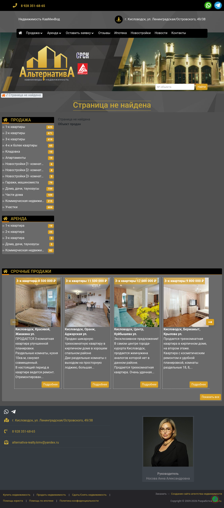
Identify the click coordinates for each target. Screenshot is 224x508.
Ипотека (120, 33)
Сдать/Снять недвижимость (89, 494)
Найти (202, 86)
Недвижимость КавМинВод (39, 19)
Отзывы (104, 33)
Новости (161, 33)
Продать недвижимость (51, 494)
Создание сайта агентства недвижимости (196, 493)
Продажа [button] (34, 33)
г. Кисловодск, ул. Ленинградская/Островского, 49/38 (165, 19)
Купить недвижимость (16, 494)
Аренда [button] (54, 33)
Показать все (210, 397)
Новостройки (141, 33)
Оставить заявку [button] (80, 33)
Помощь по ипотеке (41, 500)
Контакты (178, 33)
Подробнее (50, 384)
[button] (210, 322)
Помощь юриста (13, 500)
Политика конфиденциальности (79, 500)
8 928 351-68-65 (33, 6)
